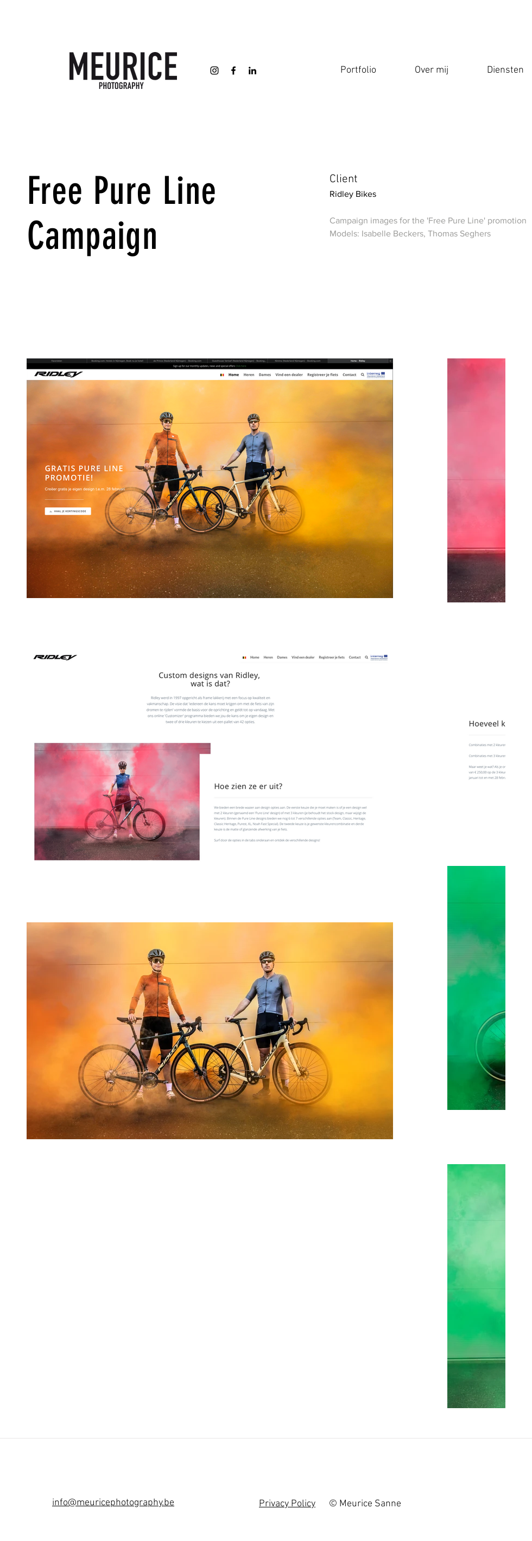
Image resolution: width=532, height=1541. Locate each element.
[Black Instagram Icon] (214, 70)
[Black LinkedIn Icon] (252, 70)
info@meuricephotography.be (113, 1502)
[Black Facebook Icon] (233, 70)
